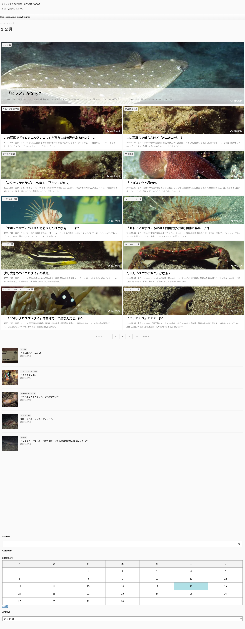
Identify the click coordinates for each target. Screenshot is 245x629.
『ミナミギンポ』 (28, 375)
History (19, 17)
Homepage (5, 17)
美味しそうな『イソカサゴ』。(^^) (36, 419)
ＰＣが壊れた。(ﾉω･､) (30, 353)
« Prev (98, 336)
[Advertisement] (96, 494)
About (13, 17)
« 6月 (5, 606)
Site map (26, 17)
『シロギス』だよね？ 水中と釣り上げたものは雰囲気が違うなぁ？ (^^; (54, 441)
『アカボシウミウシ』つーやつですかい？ (39, 397)
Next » (146, 336)
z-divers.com (12, 9)
